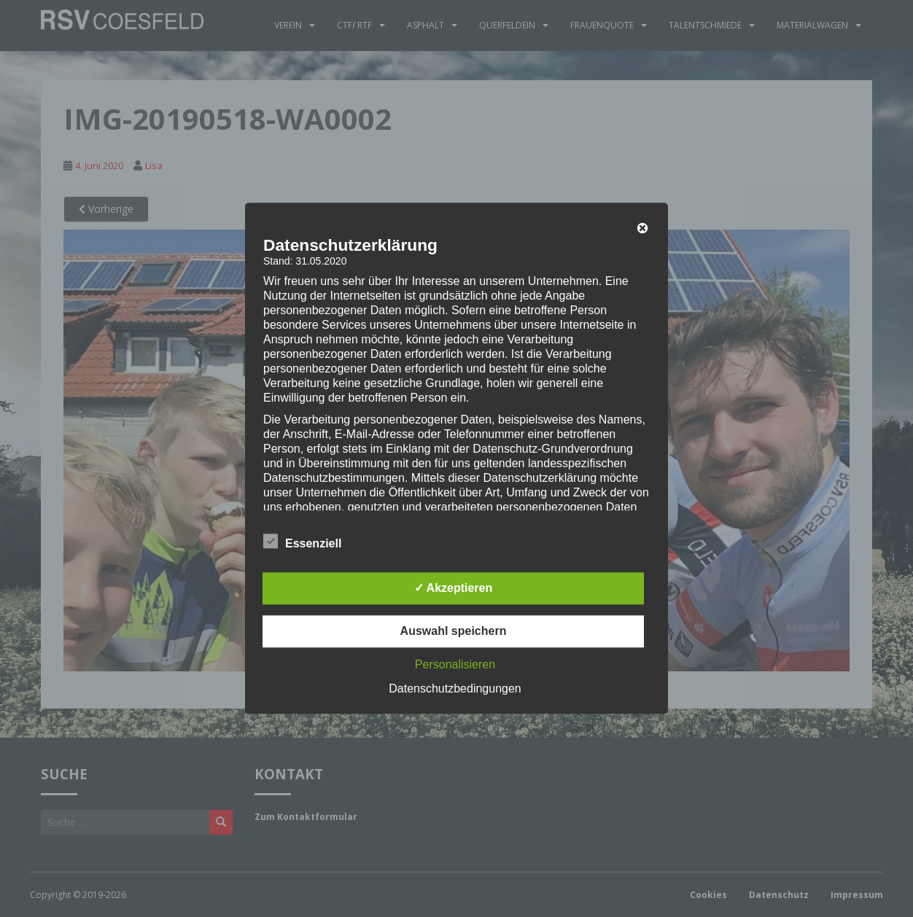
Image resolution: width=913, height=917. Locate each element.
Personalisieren (455, 665)
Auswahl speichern (453, 631)
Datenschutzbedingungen (455, 689)
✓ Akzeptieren (453, 588)
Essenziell (302, 542)
